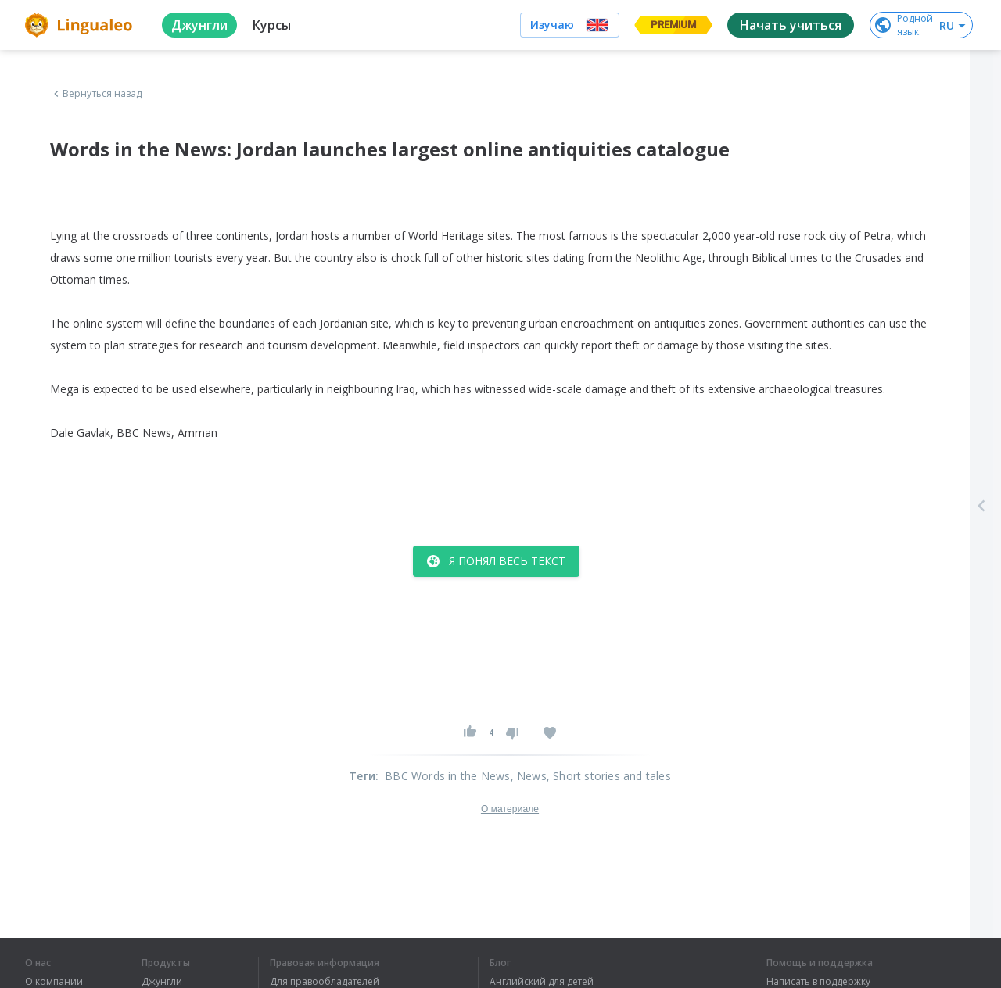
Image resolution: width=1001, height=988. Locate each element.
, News (529, 775)
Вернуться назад (96, 93)
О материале (510, 809)
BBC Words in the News (447, 775)
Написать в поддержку (818, 981)
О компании (54, 981)
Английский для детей (542, 981)
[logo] (81, 25)
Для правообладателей (324, 981)
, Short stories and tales (609, 775)
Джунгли (162, 981)
